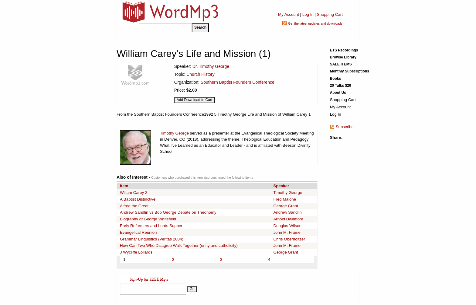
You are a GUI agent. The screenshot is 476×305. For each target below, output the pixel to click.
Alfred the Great (134, 206)
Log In (308, 14)
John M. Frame (287, 232)
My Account (288, 14)
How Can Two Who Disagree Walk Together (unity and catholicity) (179, 245)
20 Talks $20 (340, 85)
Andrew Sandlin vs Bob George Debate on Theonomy (168, 212)
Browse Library (343, 57)
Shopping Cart (330, 14)
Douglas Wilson (287, 225)
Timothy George (174, 133)
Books (335, 78)
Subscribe (345, 126)
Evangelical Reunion (138, 232)
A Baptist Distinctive (137, 199)
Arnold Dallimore (288, 219)
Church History (200, 74)
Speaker (281, 186)
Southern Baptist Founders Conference (237, 82)
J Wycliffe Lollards (136, 252)
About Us (338, 92)
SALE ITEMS (341, 64)
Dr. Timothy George (210, 66)
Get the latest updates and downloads (315, 23)
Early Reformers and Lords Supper (151, 225)
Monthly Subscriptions (349, 71)
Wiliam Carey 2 (133, 192)
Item (124, 186)
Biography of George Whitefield (148, 219)
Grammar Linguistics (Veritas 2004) (151, 239)
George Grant (285, 206)
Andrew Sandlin (287, 212)
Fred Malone (284, 199)
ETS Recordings (344, 50)
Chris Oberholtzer (289, 239)
